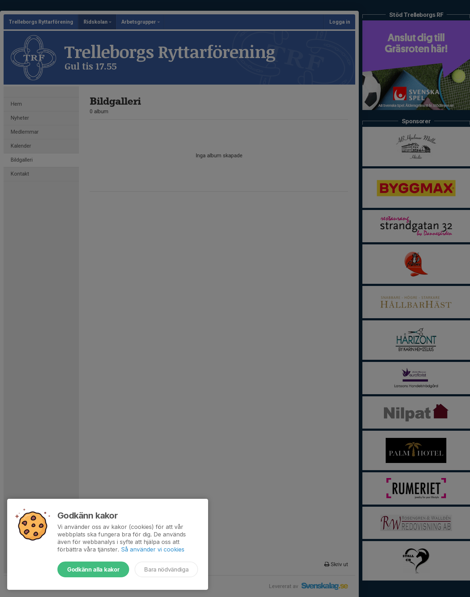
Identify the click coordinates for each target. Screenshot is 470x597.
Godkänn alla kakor (93, 569)
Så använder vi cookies (152, 549)
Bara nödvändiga (166, 569)
